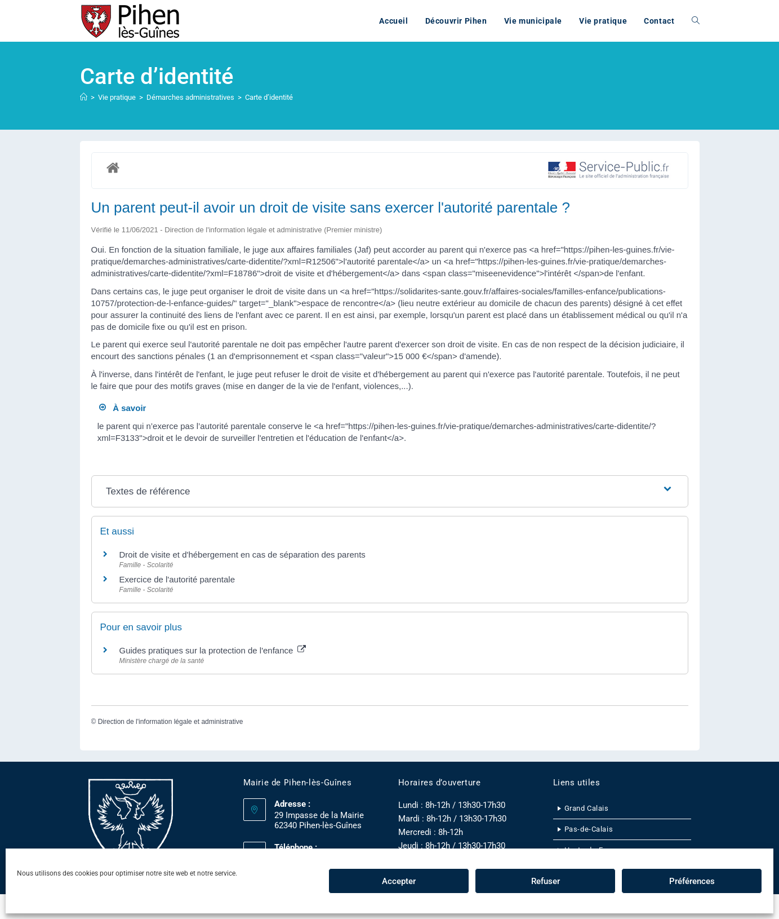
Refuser (545, 881)
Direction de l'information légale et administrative (170, 722)
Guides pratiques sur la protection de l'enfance (212, 650)
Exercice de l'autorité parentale (177, 579)
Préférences (692, 881)
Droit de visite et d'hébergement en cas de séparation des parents (242, 554)
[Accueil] (83, 97)
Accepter (399, 881)
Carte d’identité (269, 97)
